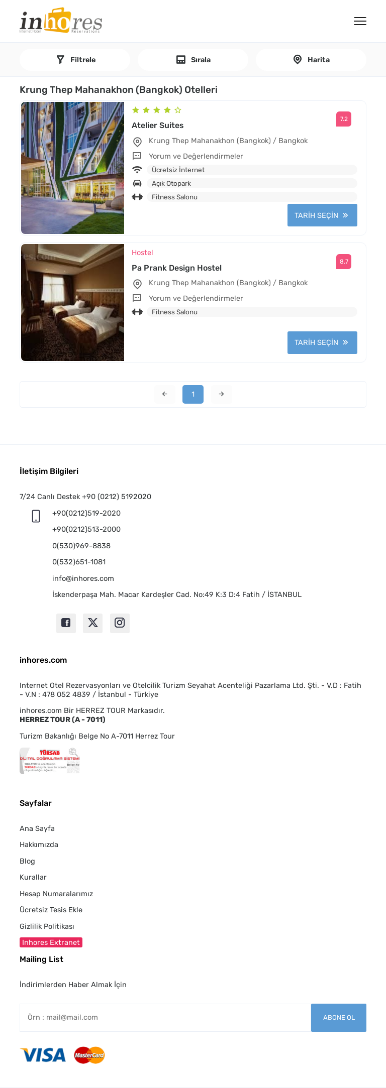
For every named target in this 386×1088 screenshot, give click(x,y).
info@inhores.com (83, 578)
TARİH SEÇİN (316, 215)
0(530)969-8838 (81, 545)
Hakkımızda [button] (39, 844)
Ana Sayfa (37, 828)
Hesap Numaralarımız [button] (56, 893)
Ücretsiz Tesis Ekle (51, 909)
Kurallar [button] (33, 877)
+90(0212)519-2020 (86, 513)
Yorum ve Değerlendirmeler (196, 156)
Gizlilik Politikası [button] (47, 926)
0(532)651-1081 (79, 561)
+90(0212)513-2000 (86, 529)
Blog (27, 861)
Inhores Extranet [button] (51, 942)
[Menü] (360, 21)
